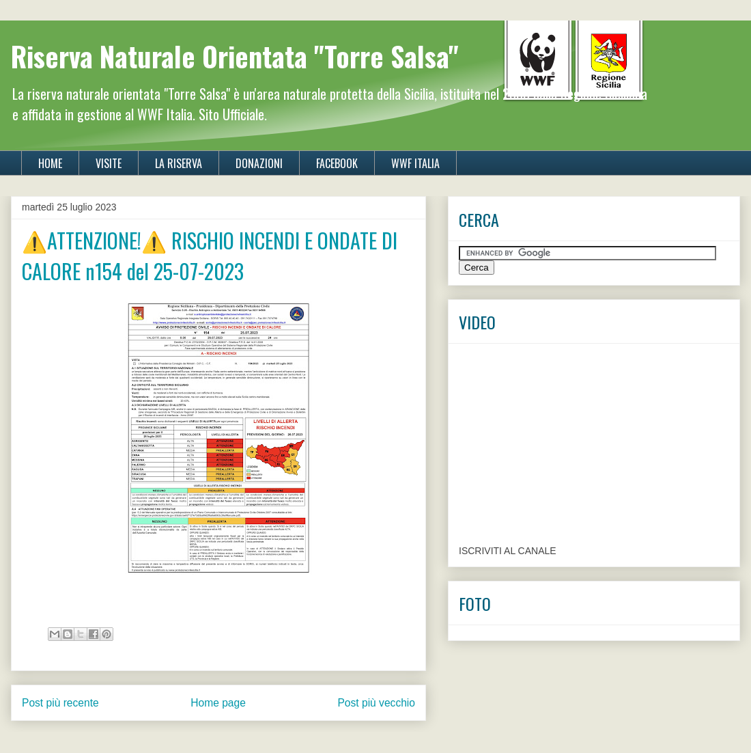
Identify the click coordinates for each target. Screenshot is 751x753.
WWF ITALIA (415, 163)
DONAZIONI (259, 163)
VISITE (109, 163)
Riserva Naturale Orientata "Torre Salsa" (235, 56)
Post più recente (60, 703)
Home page (218, 703)
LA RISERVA (178, 163)
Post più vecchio (376, 703)
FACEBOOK (337, 163)
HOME (50, 163)
